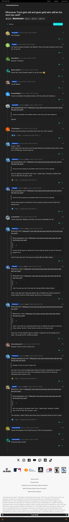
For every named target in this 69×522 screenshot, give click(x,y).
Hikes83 (14, 188)
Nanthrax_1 (15, 143)
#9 (63, 143)
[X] (18, 460)
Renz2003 (15, 32)
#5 (63, 81)
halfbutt (14, 81)
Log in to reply (58, 24)
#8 (63, 128)
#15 (63, 304)
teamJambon (15, 439)
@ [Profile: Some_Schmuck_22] (18, 358)
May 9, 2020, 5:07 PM (36, 304)
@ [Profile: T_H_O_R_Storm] (16, 162)
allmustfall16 (14, 58)
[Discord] (45, 460)
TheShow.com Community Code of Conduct (34, 485)
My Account (65, 1)
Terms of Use (34, 479)
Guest (26, 105)
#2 (63, 44)
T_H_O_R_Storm (15, 128)
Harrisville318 (16, 427)
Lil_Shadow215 (15, 216)
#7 (63, 105)
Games (49, 1)
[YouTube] (34, 460)
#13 (63, 228)
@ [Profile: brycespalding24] (17, 107)
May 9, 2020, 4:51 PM (32, 70)
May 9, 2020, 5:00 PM (31, 128)
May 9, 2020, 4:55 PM (32, 93)
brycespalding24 (16, 93)
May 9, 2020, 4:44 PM (29, 44)
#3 (63, 58)
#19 (63, 427)
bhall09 (14, 44)
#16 (63, 344)
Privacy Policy (34, 482)
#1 (63, 32)
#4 (63, 70)
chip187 (14, 386)
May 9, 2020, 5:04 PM (36, 228)
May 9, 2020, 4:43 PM (31, 32)
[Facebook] (29, 460)
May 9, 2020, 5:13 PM (35, 386)
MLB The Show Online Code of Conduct (34, 488)
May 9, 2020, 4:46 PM (30, 58)
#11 (63, 188)
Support (56, 1)
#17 (63, 355)
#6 (63, 93)
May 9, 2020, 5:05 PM (35, 266)
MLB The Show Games (34, 491)
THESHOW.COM (5, 1)
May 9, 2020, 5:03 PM (35, 188)
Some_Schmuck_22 (16, 344)
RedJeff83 (15, 105)
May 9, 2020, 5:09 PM (36, 355)
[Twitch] (39, 460)
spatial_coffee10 (15, 70)
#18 (63, 386)
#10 (63, 159)
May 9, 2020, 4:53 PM (29, 81)
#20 (63, 439)
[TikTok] (50, 460)
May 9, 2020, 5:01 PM (36, 159)
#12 (63, 216)
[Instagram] (23, 460)
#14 (63, 266)
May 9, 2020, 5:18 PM (32, 427)
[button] (2, 519)
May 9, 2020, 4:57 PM (36, 105)
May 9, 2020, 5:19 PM (32, 439)
